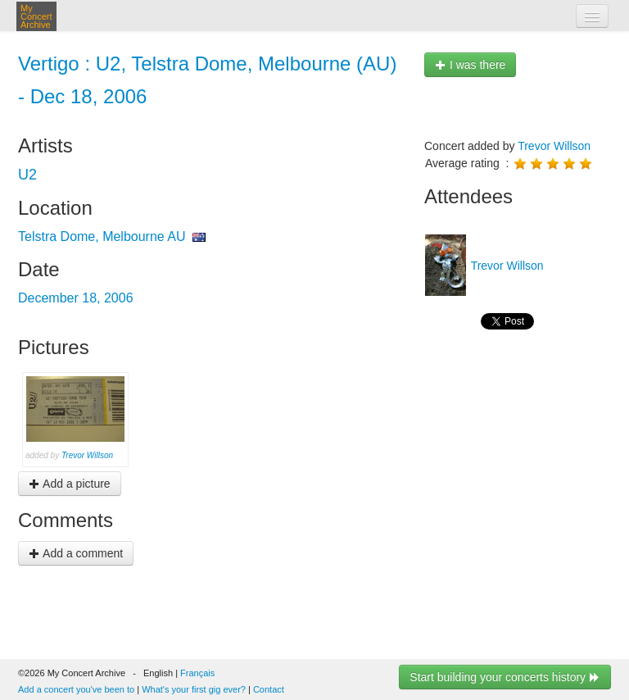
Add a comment (76, 553)
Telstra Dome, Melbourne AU (102, 236)
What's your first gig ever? (194, 689)
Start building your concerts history (505, 677)
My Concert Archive (36, 16)
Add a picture (70, 483)
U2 (27, 174)
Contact (268, 689)
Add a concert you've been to (76, 689)
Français (197, 673)
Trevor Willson (87, 455)
